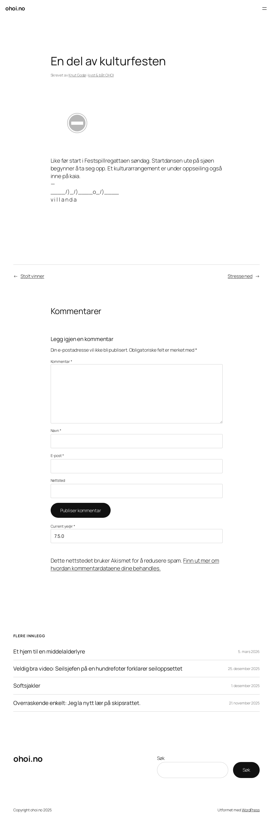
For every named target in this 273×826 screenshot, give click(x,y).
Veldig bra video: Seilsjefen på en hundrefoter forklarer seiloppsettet (97, 668)
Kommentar (61, 361)
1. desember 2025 (245, 685)
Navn (56, 430)
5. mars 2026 (249, 651)
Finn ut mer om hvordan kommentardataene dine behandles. (135, 564)
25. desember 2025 (244, 668)
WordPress (251, 809)
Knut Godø (77, 75)
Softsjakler (26, 686)
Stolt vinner (32, 276)
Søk (160, 758)
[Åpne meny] (264, 8)
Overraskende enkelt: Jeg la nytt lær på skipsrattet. (76, 703)
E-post (57, 455)
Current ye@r (63, 526)
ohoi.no (15, 8)
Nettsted (58, 480)
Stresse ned (240, 276)
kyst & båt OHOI (101, 75)
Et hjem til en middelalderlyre (49, 651)
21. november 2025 (244, 702)
